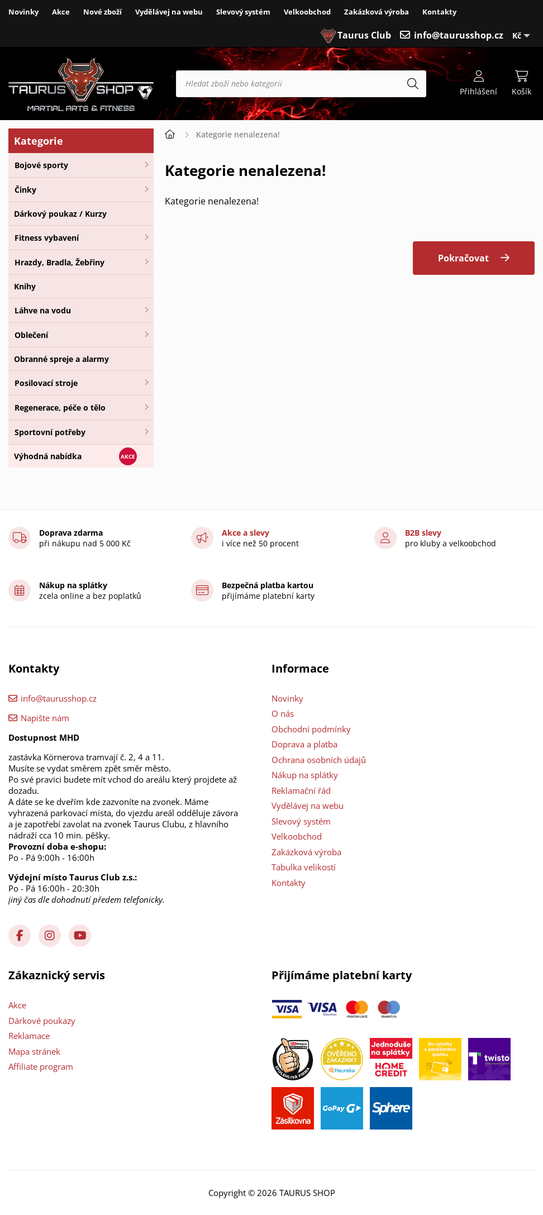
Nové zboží (102, 12)
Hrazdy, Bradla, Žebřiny (59, 262)
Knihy (25, 286)
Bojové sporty (41, 165)
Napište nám (45, 717)
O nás (283, 713)
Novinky (23, 12)
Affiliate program (40, 1066)
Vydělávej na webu (169, 12)
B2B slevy (423, 532)
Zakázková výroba (376, 12)
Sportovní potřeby (50, 432)
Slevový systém (243, 12)
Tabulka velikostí (304, 867)
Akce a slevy (245, 532)
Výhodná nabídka (48, 456)
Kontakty (439, 12)
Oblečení (31, 335)
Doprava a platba (304, 744)
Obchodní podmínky (311, 729)
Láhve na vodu (43, 310)
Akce (61, 12)
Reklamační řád (301, 790)
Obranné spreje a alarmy (61, 359)
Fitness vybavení (47, 237)
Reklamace (29, 1035)
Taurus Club (364, 35)
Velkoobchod (307, 12)
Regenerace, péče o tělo (60, 407)
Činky (25, 189)
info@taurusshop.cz (458, 35)
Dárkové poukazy (41, 1020)
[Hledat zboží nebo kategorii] (301, 83)
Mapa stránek (34, 1051)
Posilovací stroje (46, 383)
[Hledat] (412, 83)
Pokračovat (463, 258)
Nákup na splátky (305, 774)
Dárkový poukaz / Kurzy (60, 213)
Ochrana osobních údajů (319, 759)
